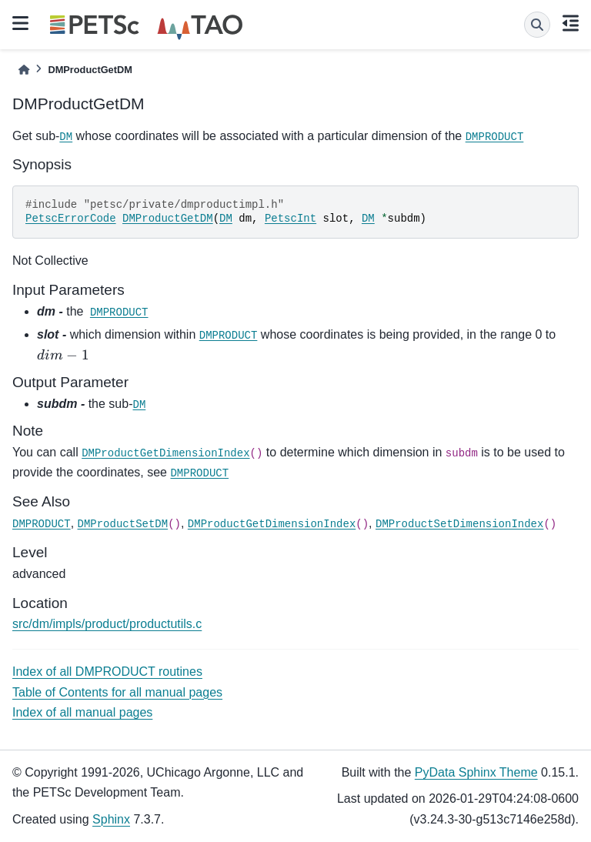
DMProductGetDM (167, 218)
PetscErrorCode (70, 218)
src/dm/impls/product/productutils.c (107, 623)
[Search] (537, 25)
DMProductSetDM (123, 524)
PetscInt (290, 218)
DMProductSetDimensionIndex (459, 524)
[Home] (23, 70)
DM (65, 137)
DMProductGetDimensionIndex (165, 453)
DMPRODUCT (495, 137)
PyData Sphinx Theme (476, 772)
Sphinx (111, 819)
